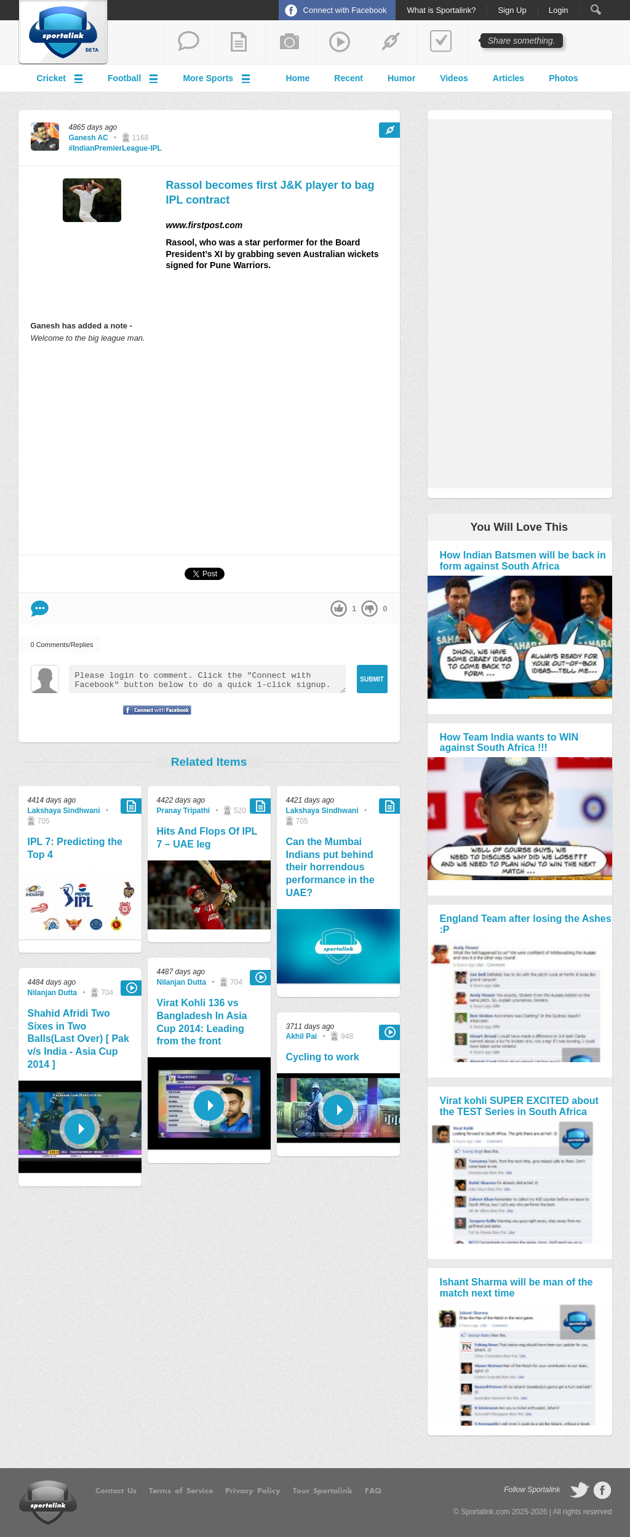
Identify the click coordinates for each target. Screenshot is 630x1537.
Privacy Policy (253, 1491)
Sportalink (63, 32)
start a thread (189, 42)
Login (558, 10)
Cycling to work (322, 1057)
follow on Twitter (579, 1490)
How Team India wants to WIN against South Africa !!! (509, 742)
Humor (401, 78)
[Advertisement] (209, 448)
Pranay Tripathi (183, 810)
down (369, 608)
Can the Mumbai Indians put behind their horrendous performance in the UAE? (330, 867)
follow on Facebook (602, 1490)
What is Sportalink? (441, 10)
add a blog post (239, 42)
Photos (563, 78)
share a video (340, 42)
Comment (40, 608)
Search (596, 9)
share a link (390, 42)
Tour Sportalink (323, 1491)
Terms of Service (181, 1491)
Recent (348, 78)
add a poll (441, 42)
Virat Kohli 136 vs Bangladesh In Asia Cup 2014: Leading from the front (202, 1022)
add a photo (290, 42)
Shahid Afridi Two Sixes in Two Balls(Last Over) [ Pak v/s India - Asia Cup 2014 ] (78, 1039)
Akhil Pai (301, 1036)
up (338, 608)
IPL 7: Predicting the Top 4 (75, 848)
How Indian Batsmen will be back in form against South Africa (523, 560)
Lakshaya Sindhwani (64, 810)
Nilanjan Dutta (53, 992)
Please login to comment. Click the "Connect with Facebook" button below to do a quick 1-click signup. (207, 679)
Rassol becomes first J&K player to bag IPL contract (270, 192)
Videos (454, 78)
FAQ (373, 1491)
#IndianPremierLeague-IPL (115, 148)
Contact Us (116, 1491)
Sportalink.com (485, 1511)
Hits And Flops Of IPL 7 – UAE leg (207, 837)
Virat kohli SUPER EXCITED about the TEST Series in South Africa (519, 1106)
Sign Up (512, 10)
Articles (508, 78)
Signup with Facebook (154, 717)
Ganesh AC (88, 137)
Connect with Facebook (345, 10)
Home (297, 78)
